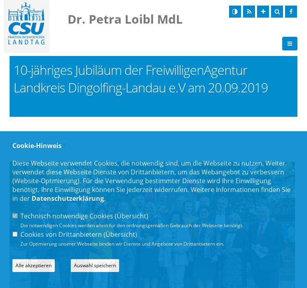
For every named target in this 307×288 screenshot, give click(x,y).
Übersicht (131, 216)
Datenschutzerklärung (68, 198)
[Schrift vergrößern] (263, 12)
